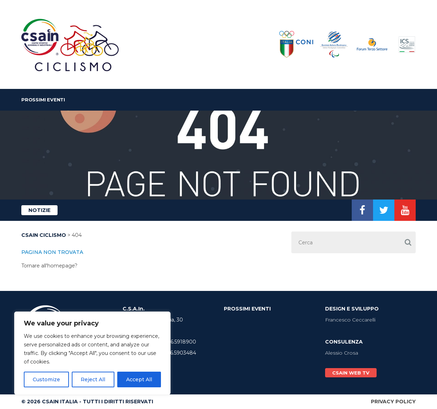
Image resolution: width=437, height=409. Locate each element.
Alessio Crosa (341, 353)
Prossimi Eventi (43, 99)
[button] (408, 242)
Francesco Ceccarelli (350, 320)
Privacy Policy (393, 401)
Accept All (139, 379)
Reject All (93, 379)
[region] (92, 353)
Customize (46, 379)
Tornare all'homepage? (49, 265)
